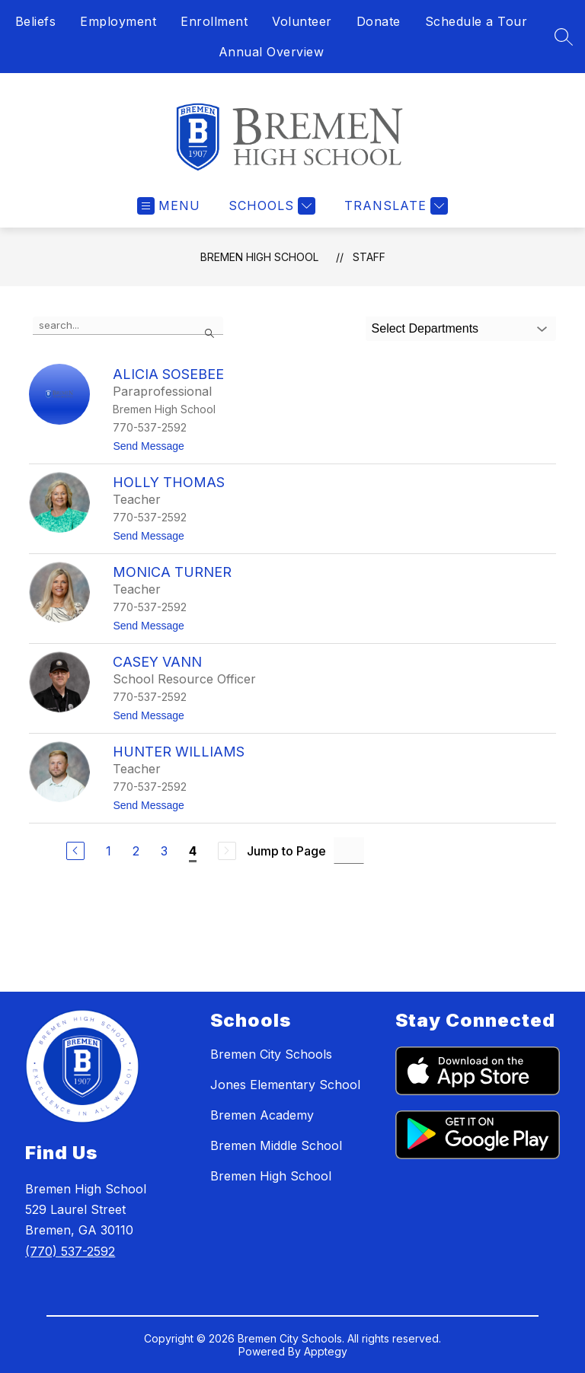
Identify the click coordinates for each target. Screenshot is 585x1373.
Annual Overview (271, 51)
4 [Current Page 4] (193, 851)
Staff (369, 256)
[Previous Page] (75, 851)
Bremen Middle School (276, 1145)
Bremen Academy (262, 1115)
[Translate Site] (394, 205)
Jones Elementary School (285, 1084)
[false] (128, 326)
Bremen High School (259, 256)
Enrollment (214, 21)
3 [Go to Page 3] (164, 851)
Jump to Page (286, 851)
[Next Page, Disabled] (227, 851)
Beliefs (35, 21)
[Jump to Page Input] (349, 850)
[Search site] (564, 36)
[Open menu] (168, 205)
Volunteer (302, 21)
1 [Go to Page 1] (108, 851)
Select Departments (425, 328)
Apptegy (325, 1351)
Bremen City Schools (271, 1054)
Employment (118, 21)
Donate (378, 21)
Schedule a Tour (476, 21)
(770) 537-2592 (70, 1251)
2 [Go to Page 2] (136, 851)
